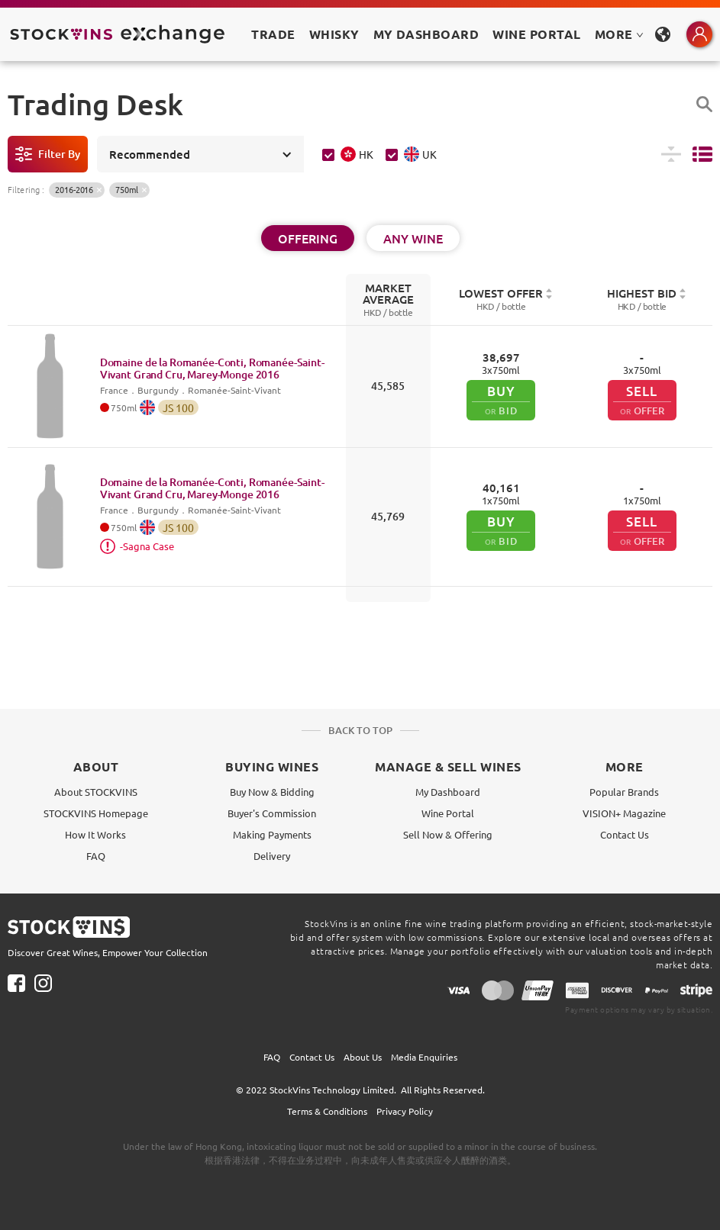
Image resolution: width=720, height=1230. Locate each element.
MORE (619, 34)
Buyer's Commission (272, 813)
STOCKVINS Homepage (96, 813)
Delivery (271, 855)
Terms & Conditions (327, 1111)
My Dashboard (447, 791)
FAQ (95, 855)
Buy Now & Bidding (272, 791)
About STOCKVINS (95, 791)
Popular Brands (624, 791)
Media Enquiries (424, 1057)
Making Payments (272, 834)
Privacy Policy (404, 1111)
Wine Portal (536, 34)
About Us (363, 1057)
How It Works (95, 834)
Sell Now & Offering (447, 834)
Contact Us (624, 834)
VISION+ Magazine (624, 813)
